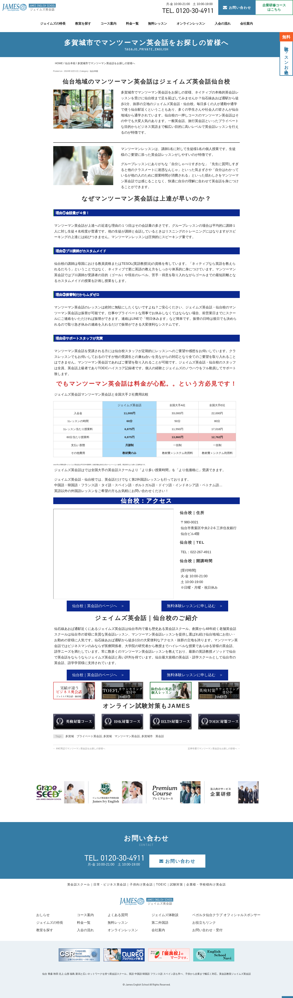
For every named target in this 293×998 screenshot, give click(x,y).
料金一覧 (132, 23)
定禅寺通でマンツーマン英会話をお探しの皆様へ (214, 748)
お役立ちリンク (204, 922)
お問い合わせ (237, 8)
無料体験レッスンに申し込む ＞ (195, 606)
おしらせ (43, 915)
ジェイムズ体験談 (165, 915)
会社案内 (246, 23)
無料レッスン (157, 23)
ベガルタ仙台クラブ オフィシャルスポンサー (226, 915)
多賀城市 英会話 (152, 736)
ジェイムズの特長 (52, 23)
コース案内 (108, 23)
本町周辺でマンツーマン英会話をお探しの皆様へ (79, 748)
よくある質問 (117, 915)
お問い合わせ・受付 (207, 930)
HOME (59, 63)
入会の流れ (223, 23)
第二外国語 (160, 922)
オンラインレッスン (191, 23)
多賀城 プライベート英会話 (83, 736)
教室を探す (83, 23)
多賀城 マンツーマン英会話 (121, 736)
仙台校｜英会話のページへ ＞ (98, 606)
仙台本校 (70, 63)
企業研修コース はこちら (274, 7)
